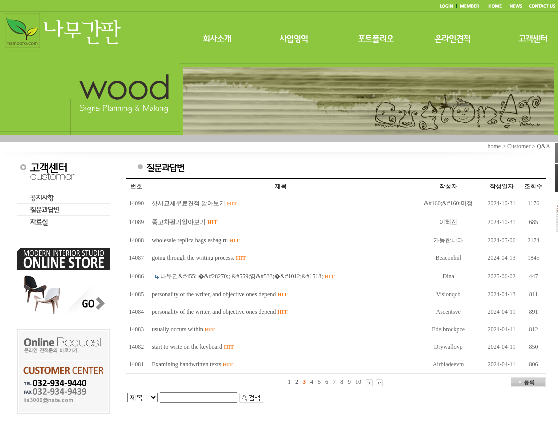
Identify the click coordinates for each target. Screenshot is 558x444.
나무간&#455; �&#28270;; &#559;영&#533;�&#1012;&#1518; (247, 276)
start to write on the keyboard (193, 346)
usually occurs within (183, 329)
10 (358, 381)
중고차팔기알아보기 (184, 222)
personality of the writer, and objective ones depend (219, 294)
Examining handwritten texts (192, 364)
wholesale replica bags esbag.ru (195, 240)
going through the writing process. (199, 257)
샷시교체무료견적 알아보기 (194, 203)
